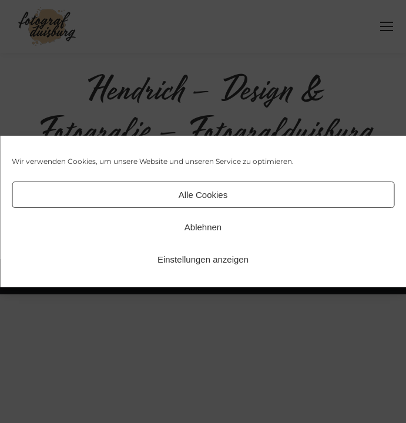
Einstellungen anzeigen (203, 259)
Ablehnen (203, 227)
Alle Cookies (203, 195)
